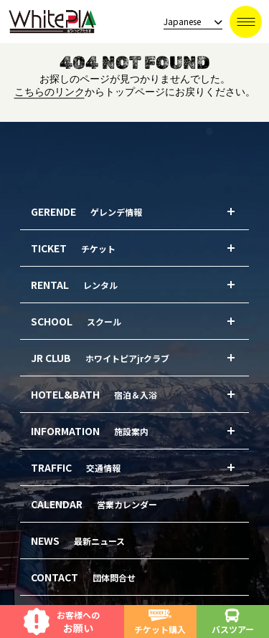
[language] (189, 22)
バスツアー (233, 622)
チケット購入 (160, 622)
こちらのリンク (49, 92)
